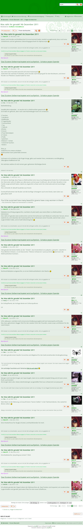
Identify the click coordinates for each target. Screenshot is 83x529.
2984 (77, 361)
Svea (72, 357)
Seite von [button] (59, 30)
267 (77, 301)
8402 (77, 48)
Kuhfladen (12, 27)
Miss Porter (74, 186)
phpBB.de (49, 527)
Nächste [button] (81, 30)
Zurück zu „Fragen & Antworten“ (12, 509)
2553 (77, 191)
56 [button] (68, 30)
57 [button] (70, 30)
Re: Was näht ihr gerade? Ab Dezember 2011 (20, 34)
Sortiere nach (49, 502)
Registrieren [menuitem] (70, 16)
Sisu (72, 405)
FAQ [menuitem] (58, 16)
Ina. (72, 113)
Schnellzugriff (7, 16)
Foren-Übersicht (14, 19)
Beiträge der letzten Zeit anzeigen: (25, 502)
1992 (77, 409)
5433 (77, 258)
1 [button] (64, 30)
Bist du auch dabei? (32, 368)
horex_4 (73, 298)
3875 (77, 388)
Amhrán (73, 254)
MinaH (73, 383)
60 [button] (76, 30)
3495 (77, 117)
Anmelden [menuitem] (79, 16)
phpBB (35, 526)
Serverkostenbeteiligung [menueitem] (36, 16)
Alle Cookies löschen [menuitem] (60, 523)
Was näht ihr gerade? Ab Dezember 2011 (19, 24)
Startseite (5, 19)
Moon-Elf (73, 44)
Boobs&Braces (19, 27)
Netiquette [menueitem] (50, 16)
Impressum (48, 523)
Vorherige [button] (62, 30)
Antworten (6, 31)
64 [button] (79, 30)
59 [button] (74, 30)
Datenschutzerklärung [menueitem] (19, 16)
